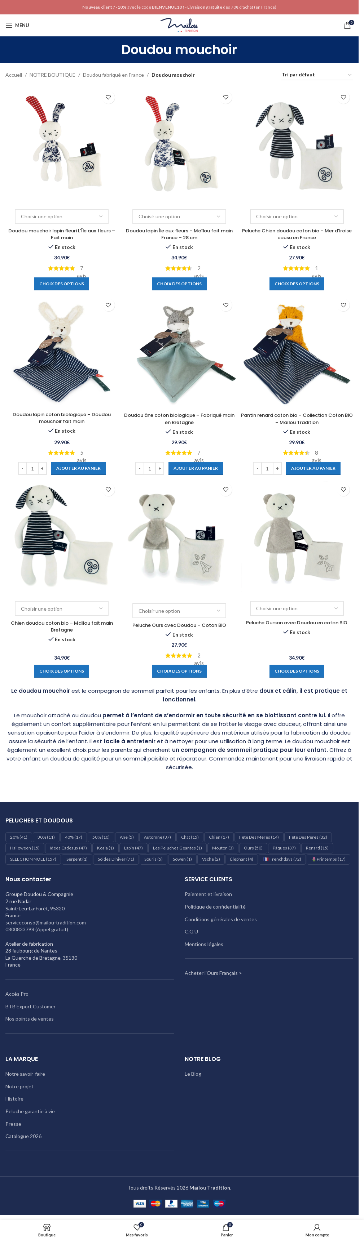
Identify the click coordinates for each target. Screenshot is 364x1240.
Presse (13, 1123)
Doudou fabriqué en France (113, 75)
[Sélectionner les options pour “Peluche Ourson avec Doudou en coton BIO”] (297, 671)
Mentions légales (204, 944)
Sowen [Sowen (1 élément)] (182, 859)
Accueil (13, 75)
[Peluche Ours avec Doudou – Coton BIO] (179, 537)
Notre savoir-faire (25, 1074)
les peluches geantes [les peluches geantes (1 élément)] (177, 848)
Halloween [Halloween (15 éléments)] (25, 848)
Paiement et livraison (208, 894)
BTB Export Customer (30, 1006)
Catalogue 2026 (23, 1136)
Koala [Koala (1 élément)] (105, 848)
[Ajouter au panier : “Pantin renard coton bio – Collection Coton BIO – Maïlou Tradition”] (314, 467)
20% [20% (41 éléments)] (18, 837)
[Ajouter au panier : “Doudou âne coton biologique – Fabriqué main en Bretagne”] (196, 467)
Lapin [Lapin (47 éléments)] (133, 848)
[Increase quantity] (41, 467)
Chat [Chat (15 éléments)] (190, 837)
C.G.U (191, 931)
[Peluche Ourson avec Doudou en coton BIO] (297, 536)
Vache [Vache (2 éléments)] (211, 859)
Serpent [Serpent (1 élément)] (77, 859)
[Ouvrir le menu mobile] (17, 25)
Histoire (14, 1099)
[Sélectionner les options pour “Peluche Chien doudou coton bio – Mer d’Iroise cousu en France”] (297, 282)
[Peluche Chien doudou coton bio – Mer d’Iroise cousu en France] (297, 143)
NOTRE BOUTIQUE (52, 75)
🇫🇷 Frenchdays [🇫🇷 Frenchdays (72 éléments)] (282, 859)
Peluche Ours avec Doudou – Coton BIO (179, 625)
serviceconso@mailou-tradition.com (45, 922)
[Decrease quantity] (21, 467)
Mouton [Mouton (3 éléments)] (223, 848)
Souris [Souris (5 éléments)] (153, 859)
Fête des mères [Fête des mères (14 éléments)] (259, 837)
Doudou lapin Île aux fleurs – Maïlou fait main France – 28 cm (179, 232)
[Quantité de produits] (31, 467)
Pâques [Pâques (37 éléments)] (284, 848)
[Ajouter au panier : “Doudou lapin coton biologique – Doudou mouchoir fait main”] (78, 467)
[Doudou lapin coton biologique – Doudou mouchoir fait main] (61, 351)
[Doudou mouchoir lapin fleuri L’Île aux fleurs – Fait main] (61, 143)
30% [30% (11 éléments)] (46, 837)
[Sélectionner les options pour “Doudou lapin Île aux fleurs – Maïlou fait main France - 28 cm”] (179, 282)
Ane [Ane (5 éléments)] (127, 837)
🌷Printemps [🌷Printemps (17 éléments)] (328, 859)
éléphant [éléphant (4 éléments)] (241, 859)
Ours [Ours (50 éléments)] (253, 848)
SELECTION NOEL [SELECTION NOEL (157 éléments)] (33, 859)
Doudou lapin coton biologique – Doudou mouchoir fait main (61, 417)
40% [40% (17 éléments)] (73, 837)
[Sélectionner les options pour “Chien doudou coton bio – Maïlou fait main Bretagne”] (61, 671)
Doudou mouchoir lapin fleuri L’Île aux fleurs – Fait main (61, 232)
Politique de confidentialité (215, 907)
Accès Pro (16, 994)
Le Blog (193, 1074)
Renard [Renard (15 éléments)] (317, 848)
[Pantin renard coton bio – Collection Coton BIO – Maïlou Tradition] (297, 351)
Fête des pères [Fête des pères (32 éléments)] (308, 837)
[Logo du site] (179, 25)
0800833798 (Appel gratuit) (36, 929)
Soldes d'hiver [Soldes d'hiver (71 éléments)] (116, 859)
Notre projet (19, 1086)
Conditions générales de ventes (221, 919)
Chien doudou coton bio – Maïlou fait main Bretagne (61, 626)
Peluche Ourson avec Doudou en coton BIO (298, 626)
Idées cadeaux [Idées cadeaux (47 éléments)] (68, 848)
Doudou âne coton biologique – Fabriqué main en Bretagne (179, 418)
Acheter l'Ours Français (211, 973)
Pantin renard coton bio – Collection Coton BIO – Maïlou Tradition (298, 418)
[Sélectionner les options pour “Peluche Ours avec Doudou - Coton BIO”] (179, 671)
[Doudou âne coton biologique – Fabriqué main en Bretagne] (179, 351)
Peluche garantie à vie (30, 1111)
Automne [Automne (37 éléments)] (157, 837)
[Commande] (317, 75)
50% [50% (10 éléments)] (101, 837)
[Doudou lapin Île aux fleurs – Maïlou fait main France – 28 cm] (179, 143)
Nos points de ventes (29, 1019)
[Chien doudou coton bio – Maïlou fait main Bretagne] (61, 536)
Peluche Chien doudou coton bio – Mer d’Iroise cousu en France (298, 232)
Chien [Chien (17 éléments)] (219, 837)
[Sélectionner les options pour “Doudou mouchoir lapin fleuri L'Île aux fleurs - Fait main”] (61, 282)
